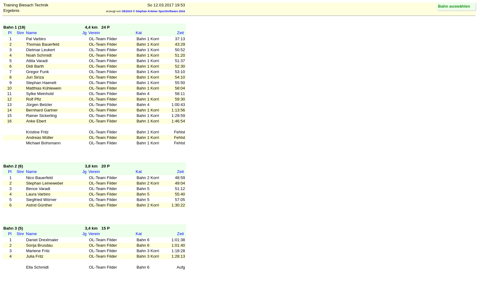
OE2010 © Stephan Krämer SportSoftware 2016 (153, 11)
